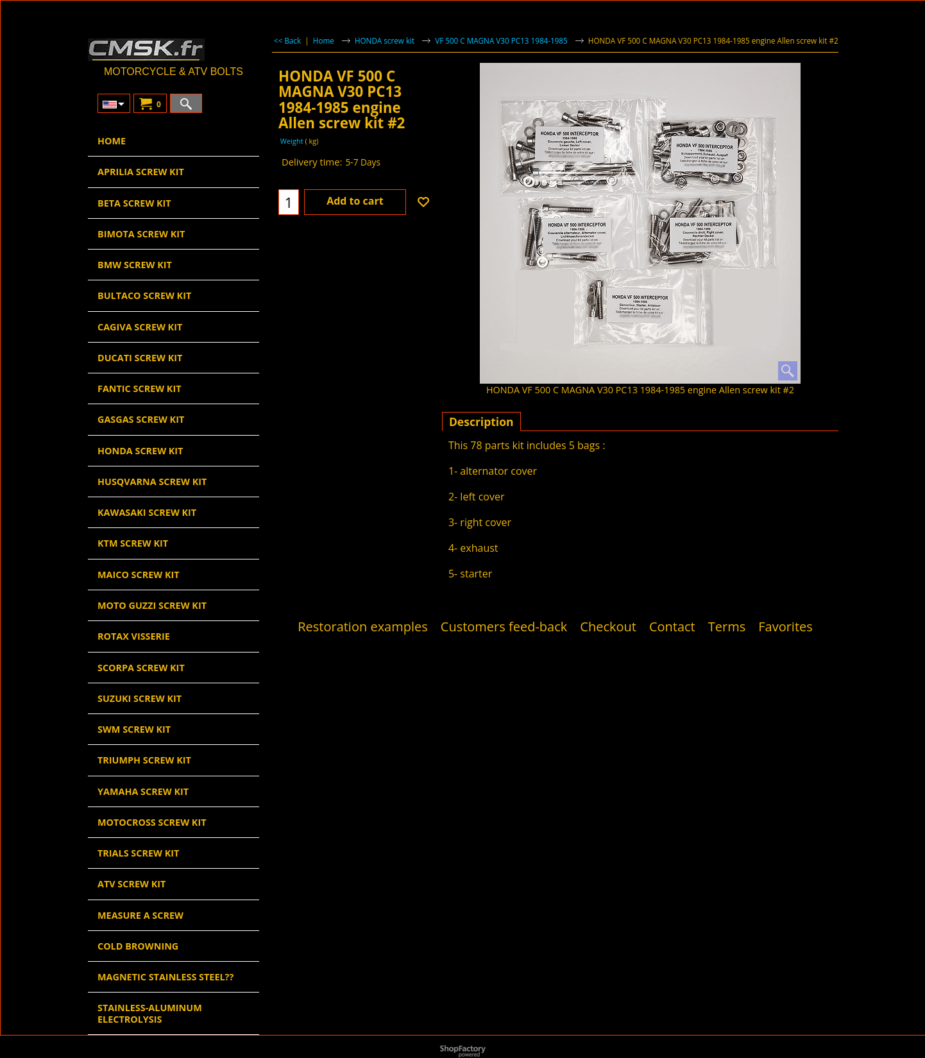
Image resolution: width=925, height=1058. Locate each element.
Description (481, 421)
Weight (290, 141)
